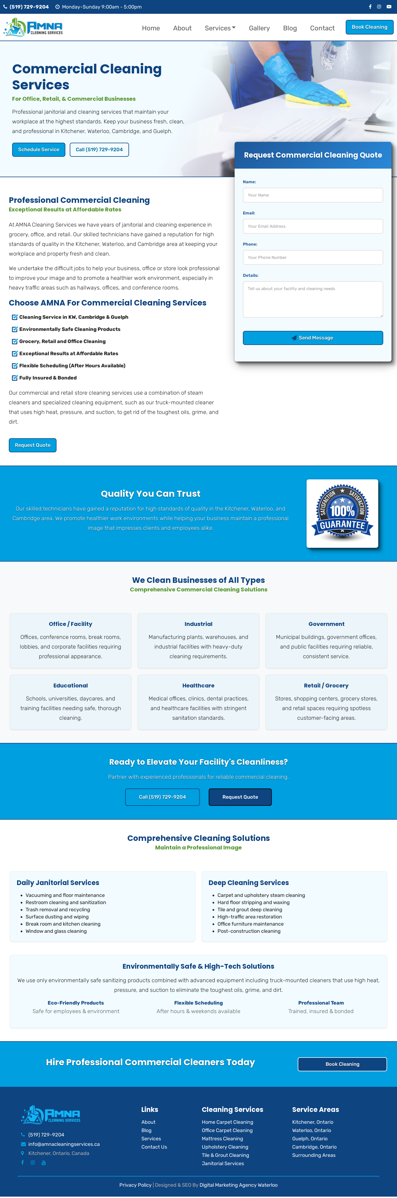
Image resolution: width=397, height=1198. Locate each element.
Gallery (259, 28)
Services (218, 28)
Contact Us (154, 1148)
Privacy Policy (135, 1186)
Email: (249, 213)
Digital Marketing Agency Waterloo (239, 1186)
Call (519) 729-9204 (103, 150)
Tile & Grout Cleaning (225, 1156)
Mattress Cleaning (222, 1140)
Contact (322, 28)
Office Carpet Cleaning (227, 1131)
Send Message (313, 338)
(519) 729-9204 (46, 1136)
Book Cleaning (370, 27)
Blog (290, 28)
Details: (250, 275)
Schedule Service (40, 150)
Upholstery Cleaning (225, 1148)
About (182, 28)
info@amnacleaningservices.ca (64, 1145)
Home (151, 28)
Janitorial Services (223, 1165)
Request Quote (33, 445)
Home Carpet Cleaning (227, 1123)
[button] (237, 28)
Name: (249, 182)
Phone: (250, 244)
